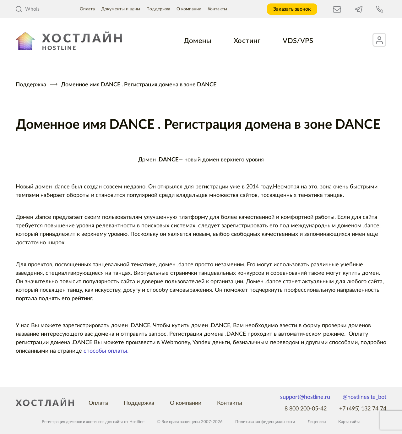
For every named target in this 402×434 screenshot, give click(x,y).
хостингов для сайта (104, 422)
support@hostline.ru (305, 397)
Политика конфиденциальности (265, 422)
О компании (189, 9)
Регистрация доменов (62, 422)
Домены (197, 40)
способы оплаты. (106, 351)
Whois (28, 9)
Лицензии (316, 422)
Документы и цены (120, 9)
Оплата (87, 9)
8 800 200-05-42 (306, 409)
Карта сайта (349, 422)
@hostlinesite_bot (364, 397)
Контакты (217, 9)
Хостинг (247, 40)
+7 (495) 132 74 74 (362, 409)
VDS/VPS (298, 40)
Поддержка (158, 9)
